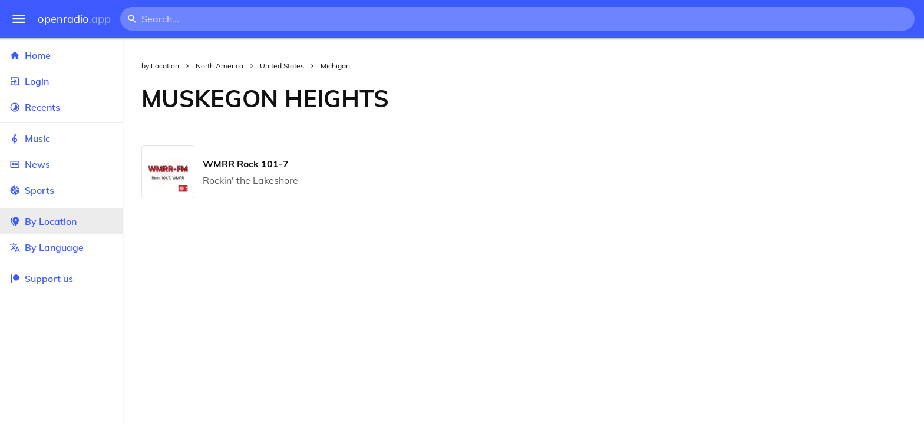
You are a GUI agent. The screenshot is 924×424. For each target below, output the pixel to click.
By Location (61, 221)
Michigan (335, 65)
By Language (61, 247)
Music (61, 138)
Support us (41, 278)
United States (282, 65)
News (61, 164)
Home (61, 55)
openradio (74, 19)
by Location (160, 65)
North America (219, 65)
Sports (61, 190)
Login (61, 81)
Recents (61, 107)
